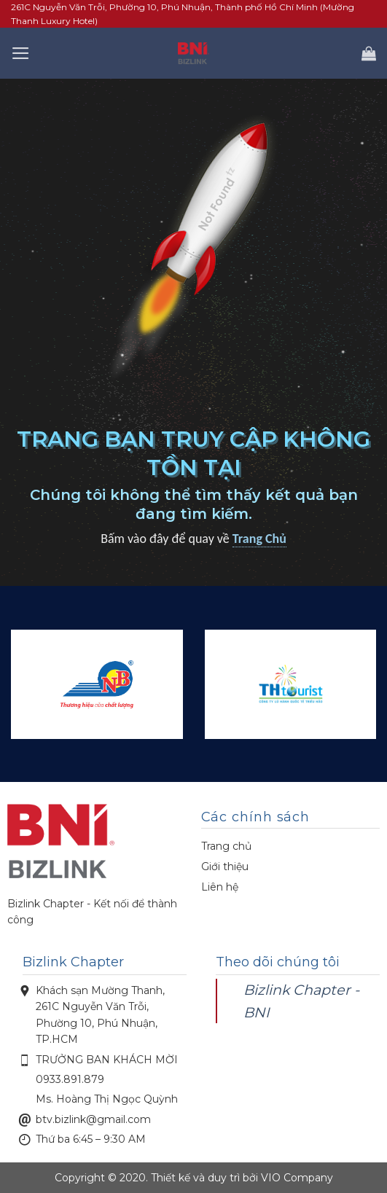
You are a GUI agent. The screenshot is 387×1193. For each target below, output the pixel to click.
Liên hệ (219, 886)
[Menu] (21, 53)
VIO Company (297, 1177)
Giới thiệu (225, 866)
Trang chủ (226, 846)
